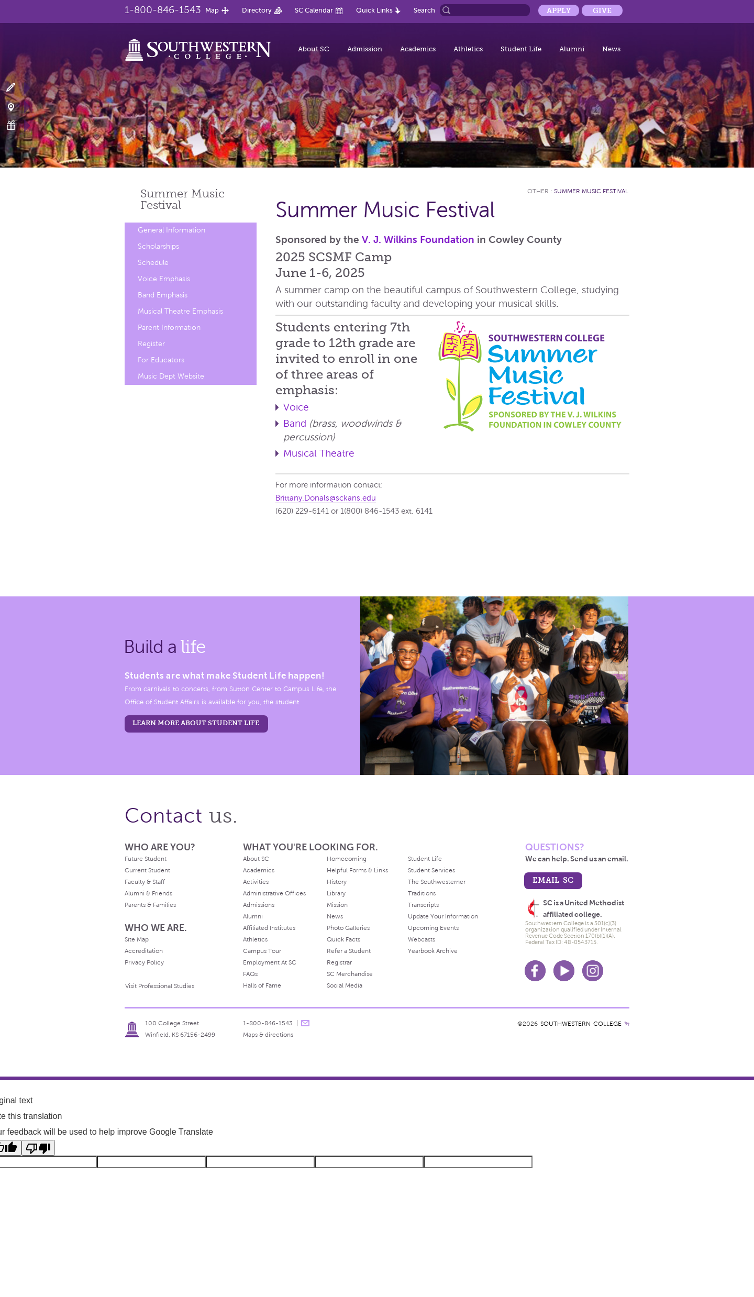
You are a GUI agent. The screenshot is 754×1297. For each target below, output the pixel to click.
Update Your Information (443, 916)
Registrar (339, 962)
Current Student (147, 870)
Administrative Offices (274, 893)
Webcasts (421, 939)
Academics (418, 49)
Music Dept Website (171, 376)
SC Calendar (314, 10)
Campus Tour (262, 951)
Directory (257, 10)
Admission (364, 49)
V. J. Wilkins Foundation (418, 239)
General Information (171, 230)
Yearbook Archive (433, 951)
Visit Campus (17, 106)
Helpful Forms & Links (357, 870)
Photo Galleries (348, 928)
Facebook (535, 970)
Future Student (146, 858)
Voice (296, 407)
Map (212, 10)
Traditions (422, 893)
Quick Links (374, 10)
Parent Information (169, 327)
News (611, 49)
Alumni (571, 49)
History (337, 881)
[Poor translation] (38, 1148)
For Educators (161, 360)
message (305, 1023)
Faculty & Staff (145, 881)
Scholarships (158, 246)
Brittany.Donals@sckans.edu (325, 498)
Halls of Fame (262, 985)
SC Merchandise (350, 974)
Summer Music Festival (591, 191)
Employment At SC (269, 962)
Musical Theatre (318, 453)
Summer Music (182, 199)
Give (602, 10)
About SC (313, 49)
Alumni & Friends (148, 893)
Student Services (431, 870)
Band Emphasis (162, 295)
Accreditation (144, 951)
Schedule (153, 263)
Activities (256, 881)
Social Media (344, 985)
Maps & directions (268, 1034)
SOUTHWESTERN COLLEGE (581, 1023)
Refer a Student (349, 951)
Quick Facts (343, 939)
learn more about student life (195, 723)
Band (294, 423)
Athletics (468, 49)
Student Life (521, 49)
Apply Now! (17, 87)
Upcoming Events (433, 928)
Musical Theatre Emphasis (180, 311)
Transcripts (423, 904)
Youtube (563, 970)
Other (538, 191)
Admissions (258, 904)
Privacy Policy (144, 962)
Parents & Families (150, 904)
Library (336, 893)
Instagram (592, 970)
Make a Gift (17, 125)
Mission (337, 904)
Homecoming (347, 858)
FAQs (250, 974)
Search (424, 10)
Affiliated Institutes (269, 928)
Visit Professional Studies (159, 986)
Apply (559, 10)
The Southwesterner (436, 881)
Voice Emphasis (164, 279)
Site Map (137, 939)
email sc (553, 879)
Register (151, 344)
